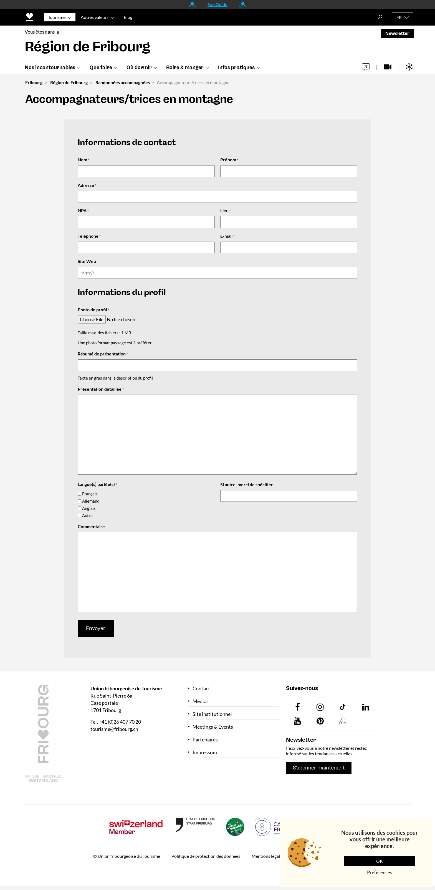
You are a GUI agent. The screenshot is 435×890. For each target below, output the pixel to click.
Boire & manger (185, 67)
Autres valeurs (94, 17)
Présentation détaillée (101, 389)
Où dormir (139, 67)
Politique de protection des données (205, 856)
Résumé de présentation (103, 354)
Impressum (205, 752)
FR (399, 17)
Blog (128, 17)
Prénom (229, 160)
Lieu (225, 211)
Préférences (379, 872)
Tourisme (56, 17)
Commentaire (91, 526)
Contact (201, 688)
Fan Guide (217, 4)
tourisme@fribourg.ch (114, 729)
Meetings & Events (213, 727)
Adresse (87, 185)
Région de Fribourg (69, 82)
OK (379, 861)
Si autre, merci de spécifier (246, 484)
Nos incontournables (50, 67)
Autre (87, 515)
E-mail (227, 236)
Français (90, 493)
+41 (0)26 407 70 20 (120, 722)
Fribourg (33, 82)
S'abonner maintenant (319, 768)
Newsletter (397, 33)
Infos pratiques (236, 67)
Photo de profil (93, 310)
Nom (83, 160)
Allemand (90, 500)
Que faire (101, 67)
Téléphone (89, 236)
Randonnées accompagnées (122, 82)
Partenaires (205, 740)
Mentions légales (268, 856)
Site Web (87, 261)
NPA (83, 211)
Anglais (89, 508)
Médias (201, 701)
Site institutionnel (212, 714)
